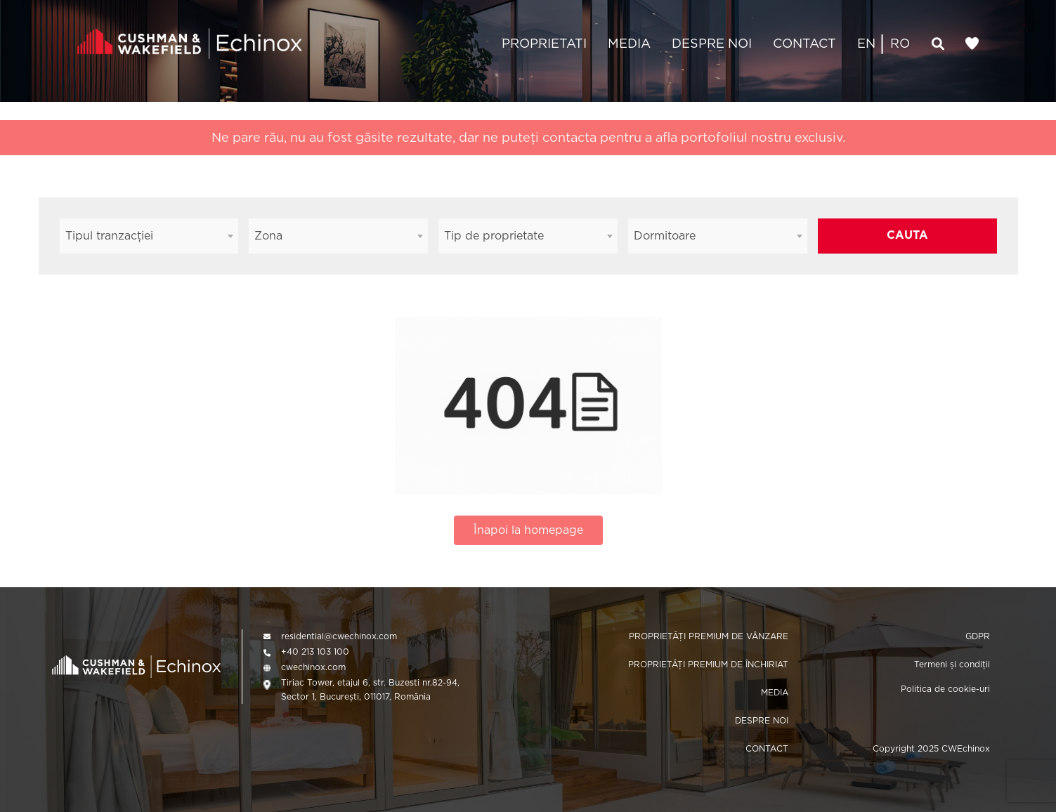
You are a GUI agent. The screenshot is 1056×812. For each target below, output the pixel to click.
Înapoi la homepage (528, 530)
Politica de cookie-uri (945, 688)
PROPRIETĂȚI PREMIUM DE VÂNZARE (708, 636)
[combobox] (149, 236)
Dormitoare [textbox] (665, 235)
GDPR (977, 636)
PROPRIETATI (544, 43)
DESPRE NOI (712, 43)
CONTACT (804, 43)
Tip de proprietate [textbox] (494, 235)
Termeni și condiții (952, 664)
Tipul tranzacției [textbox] (109, 235)
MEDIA (629, 43)
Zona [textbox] (268, 235)
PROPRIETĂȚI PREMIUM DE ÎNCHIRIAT (708, 664)
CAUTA (907, 235)
